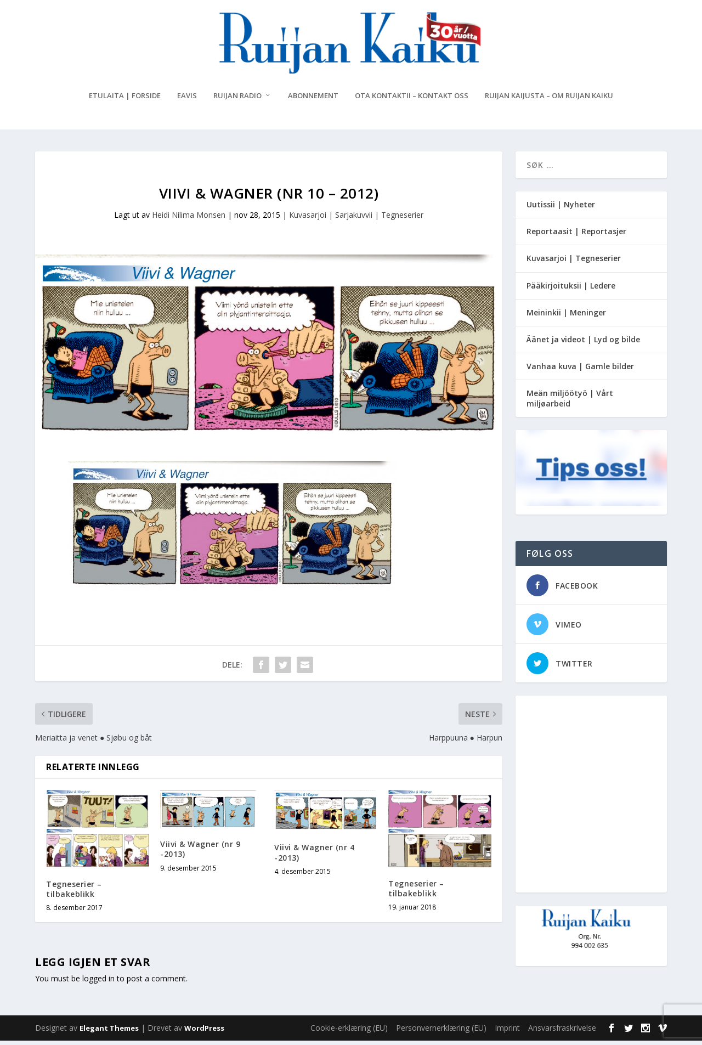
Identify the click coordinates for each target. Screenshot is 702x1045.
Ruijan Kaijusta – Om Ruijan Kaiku (549, 100)
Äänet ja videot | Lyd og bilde (583, 343)
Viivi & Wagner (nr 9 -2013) (200, 853)
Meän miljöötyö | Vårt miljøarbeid (569, 402)
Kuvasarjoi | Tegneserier (573, 262)
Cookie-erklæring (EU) (349, 1032)
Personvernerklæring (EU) (441, 1032)
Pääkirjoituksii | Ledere (570, 290)
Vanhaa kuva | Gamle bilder (580, 370)
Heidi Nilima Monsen (188, 219)
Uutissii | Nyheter (560, 209)
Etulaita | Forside (125, 100)
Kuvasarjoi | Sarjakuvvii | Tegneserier (356, 219)
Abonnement (313, 100)
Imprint (507, 1032)
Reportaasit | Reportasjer (576, 235)
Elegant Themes (109, 1032)
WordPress (204, 1032)
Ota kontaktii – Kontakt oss (411, 100)
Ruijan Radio (237, 100)
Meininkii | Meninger (566, 317)
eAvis (187, 100)
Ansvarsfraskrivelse (562, 1032)
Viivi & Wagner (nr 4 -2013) (314, 856)
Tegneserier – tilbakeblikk (74, 893)
